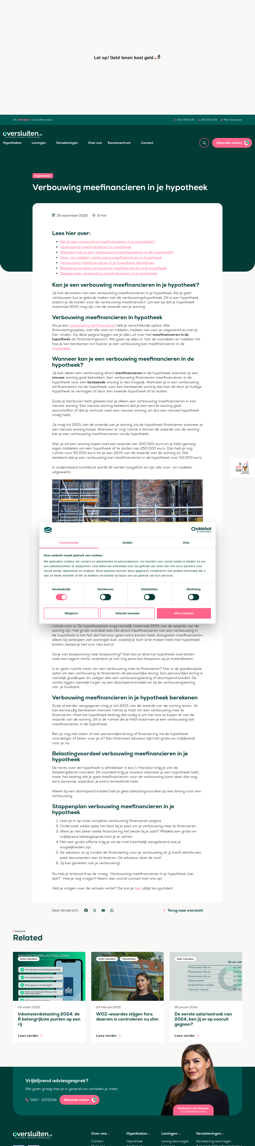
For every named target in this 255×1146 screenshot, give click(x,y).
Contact (147, 143)
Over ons (95, 143)
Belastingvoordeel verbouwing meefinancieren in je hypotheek (113, 268)
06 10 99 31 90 (185, 120)
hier (138, 888)
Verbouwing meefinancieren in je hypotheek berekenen (107, 262)
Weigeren (71, 613)
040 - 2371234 (43, 1100)
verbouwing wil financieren (93, 325)
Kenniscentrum (119, 143)
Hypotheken (12, 143)
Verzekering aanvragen (213, 1141)
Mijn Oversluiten (233, 120)
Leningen (39, 143)
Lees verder (28, 1035)
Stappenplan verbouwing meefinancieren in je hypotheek (108, 273)
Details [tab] (127, 542)
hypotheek (61, 348)
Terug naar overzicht (185, 910)
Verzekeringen (67, 143)
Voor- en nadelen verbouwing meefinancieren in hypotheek (111, 257)
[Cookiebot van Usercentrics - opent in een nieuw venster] (194, 530)
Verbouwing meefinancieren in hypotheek (95, 247)
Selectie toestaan (128, 613)
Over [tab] (186, 542)
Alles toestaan (184, 613)
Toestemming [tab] (68, 542)
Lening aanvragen (175, 1141)
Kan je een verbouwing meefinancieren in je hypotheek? (108, 241)
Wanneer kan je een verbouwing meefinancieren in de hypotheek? (117, 252)
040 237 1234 (209, 120)
